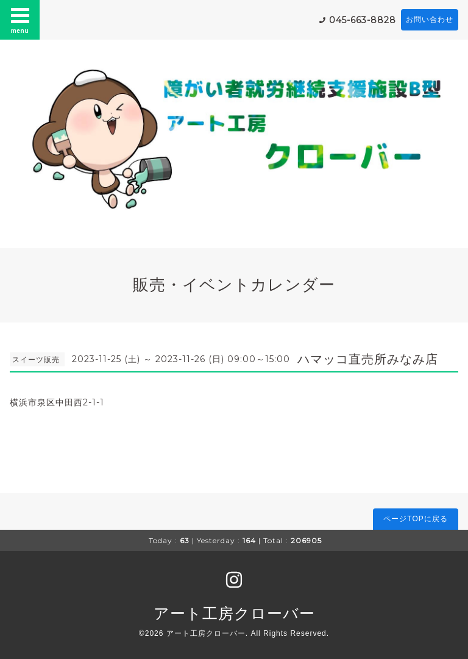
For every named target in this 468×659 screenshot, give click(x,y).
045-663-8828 (362, 20)
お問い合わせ (429, 19)
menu (20, 19)
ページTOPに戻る (415, 519)
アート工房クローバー (234, 613)
